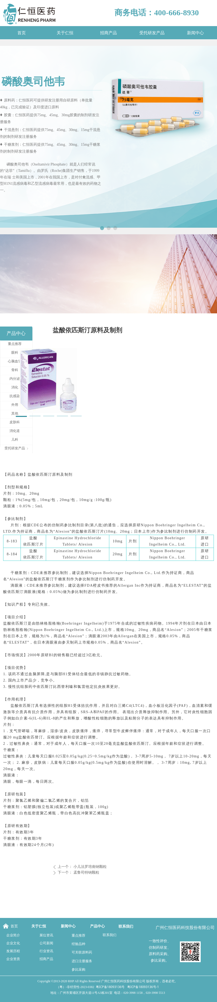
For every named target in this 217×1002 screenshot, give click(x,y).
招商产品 (46, 959)
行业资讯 (46, 951)
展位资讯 (46, 935)
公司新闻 (46, 943)
